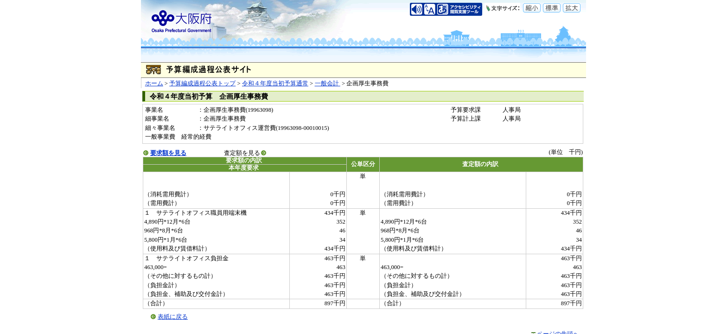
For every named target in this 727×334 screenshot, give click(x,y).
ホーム (154, 83)
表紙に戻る (173, 317)
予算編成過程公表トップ (202, 83)
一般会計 (327, 83)
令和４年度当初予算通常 (275, 83)
